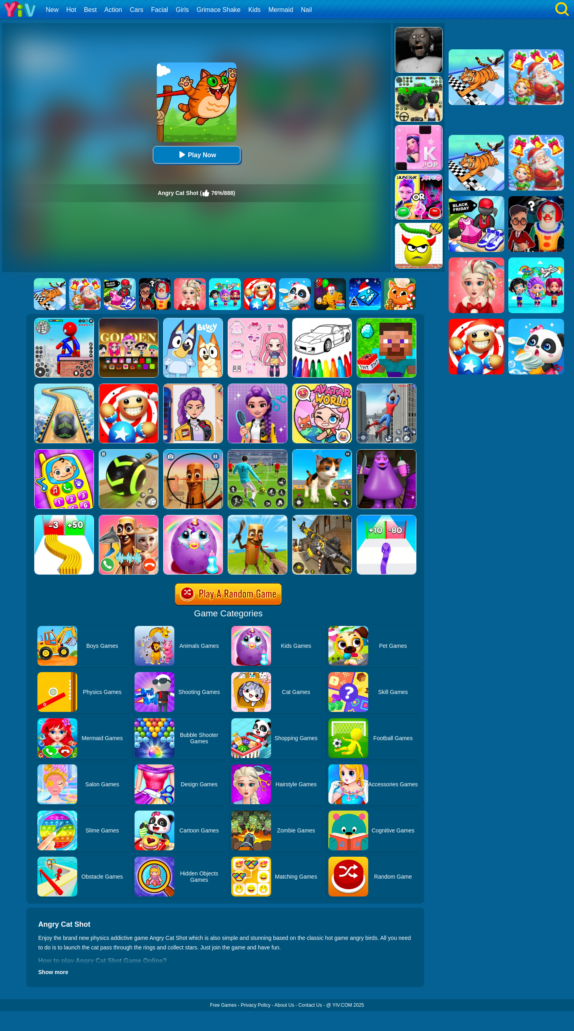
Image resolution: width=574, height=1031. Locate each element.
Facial (159, 9)
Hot (71, 9)
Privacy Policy (256, 1005)
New (52, 9)
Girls (182, 9)
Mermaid (280, 9)
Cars (136, 9)
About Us (284, 1005)
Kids (254, 9)
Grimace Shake (218, 9)
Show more (53, 972)
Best (90, 9)
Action (113, 9)
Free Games (223, 1005)
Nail (306, 9)
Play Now (196, 155)
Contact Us (310, 1005)
